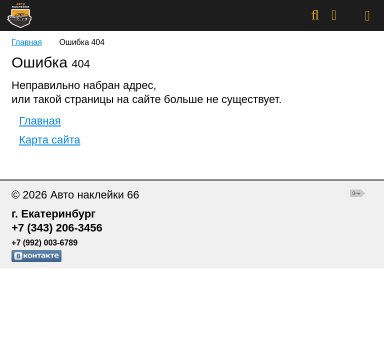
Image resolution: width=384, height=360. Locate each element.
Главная (27, 42)
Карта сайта (49, 140)
